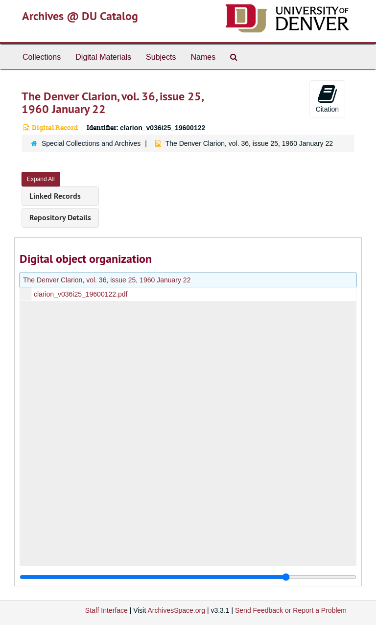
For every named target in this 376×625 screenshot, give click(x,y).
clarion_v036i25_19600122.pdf (81, 294)
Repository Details (60, 217)
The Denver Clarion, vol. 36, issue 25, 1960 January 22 (106, 280)
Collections (42, 57)
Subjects (161, 57)
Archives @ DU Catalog (80, 15)
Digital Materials (103, 57)
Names (202, 57)
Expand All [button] (41, 179)
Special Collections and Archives (91, 143)
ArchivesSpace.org (176, 610)
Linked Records (55, 196)
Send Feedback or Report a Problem (291, 610)
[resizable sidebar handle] (188, 577)
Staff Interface (106, 610)
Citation (327, 98)
